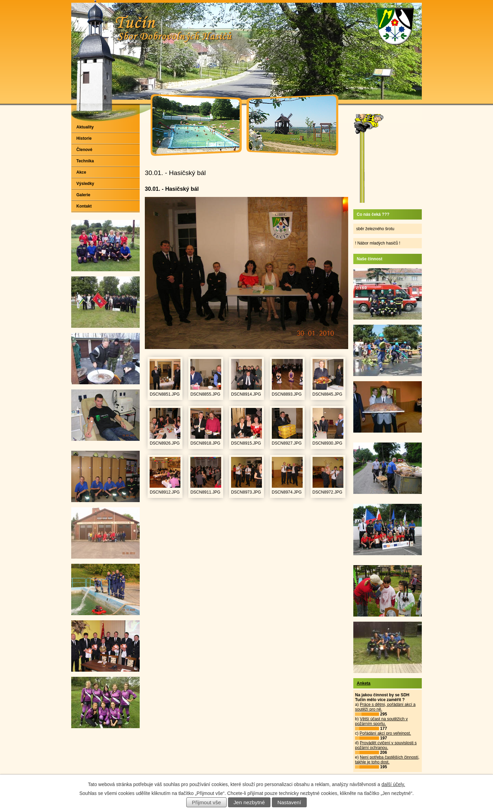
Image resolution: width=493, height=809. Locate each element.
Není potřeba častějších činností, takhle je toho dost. (387, 759)
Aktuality (85, 127)
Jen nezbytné (249, 802)
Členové (84, 149)
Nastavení (289, 802)
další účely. (393, 784)
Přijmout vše (206, 802)
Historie (84, 138)
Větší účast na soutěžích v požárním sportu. (381, 721)
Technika (85, 161)
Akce (81, 172)
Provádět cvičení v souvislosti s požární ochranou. (386, 745)
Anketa (363, 683)
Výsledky (85, 183)
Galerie (83, 194)
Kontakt (84, 206)
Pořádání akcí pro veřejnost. (385, 733)
